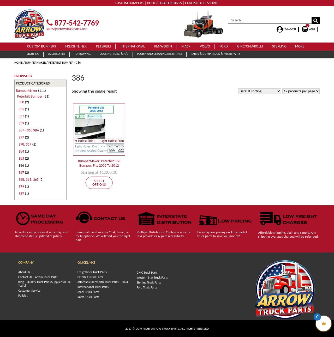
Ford (223, 46)
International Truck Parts (93, 287)
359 (21, 123)
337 (21, 116)
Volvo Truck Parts (88, 297)
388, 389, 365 (29, 179)
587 (21, 193)
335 (21, 109)
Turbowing (82, 54)
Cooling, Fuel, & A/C (113, 54)
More (300, 46)
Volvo (205, 46)
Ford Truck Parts (146, 287)
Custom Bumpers (41, 46)
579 (21, 186)
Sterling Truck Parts (148, 282)
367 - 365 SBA (29, 130)
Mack (185, 46)
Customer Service (29, 290)
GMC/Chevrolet (250, 46)
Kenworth (163, 46)
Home (18, 62)
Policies (23, 295)
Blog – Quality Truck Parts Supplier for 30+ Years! (44, 283)
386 (21, 165)
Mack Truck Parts (88, 292)
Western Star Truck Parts (152, 277)
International (133, 46)
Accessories (56, 54)
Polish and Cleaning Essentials (159, 54)
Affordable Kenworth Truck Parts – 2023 (102, 282)
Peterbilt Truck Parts (90, 277)
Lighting (33, 54)
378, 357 (25, 144)
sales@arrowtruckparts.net (66, 29)
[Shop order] (259, 91)
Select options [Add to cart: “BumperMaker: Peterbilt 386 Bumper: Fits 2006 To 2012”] (99, 183)
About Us (24, 272)
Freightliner (76, 46)
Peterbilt (103, 46)
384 (21, 151)
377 (21, 137)
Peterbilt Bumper (61, 62)
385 (21, 158)
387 (21, 172)
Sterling (279, 46)
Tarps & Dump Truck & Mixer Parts (215, 54)
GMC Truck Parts (146, 272)
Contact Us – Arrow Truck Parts (37, 277)
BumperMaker (35, 62)
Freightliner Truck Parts (92, 272)
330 (21, 102)
